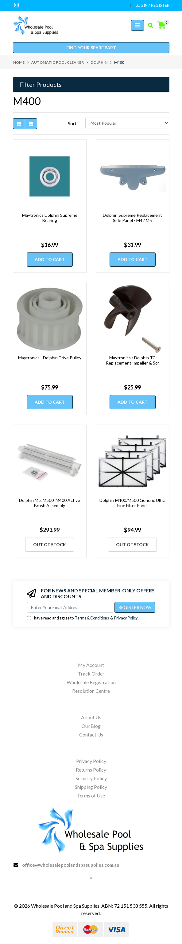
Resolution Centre (91, 691)
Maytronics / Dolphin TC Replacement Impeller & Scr (132, 360)
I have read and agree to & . (83, 618)
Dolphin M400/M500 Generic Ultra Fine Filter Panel (132, 503)
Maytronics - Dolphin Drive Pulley (49, 357)
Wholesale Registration (91, 682)
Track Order (91, 673)
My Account (91, 665)
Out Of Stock (49, 544)
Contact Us (91, 734)
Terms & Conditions (92, 617)
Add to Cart (50, 259)
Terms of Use (91, 795)
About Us (91, 717)
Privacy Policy (126, 617)
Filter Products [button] (40, 84)
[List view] (31, 123)
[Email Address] (70, 607)
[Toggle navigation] (137, 25)
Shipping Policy (91, 787)
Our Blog (91, 726)
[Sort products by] (127, 123)
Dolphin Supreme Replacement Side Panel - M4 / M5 (132, 217)
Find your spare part (91, 47)
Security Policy (91, 778)
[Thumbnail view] (19, 123)
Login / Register (152, 5)
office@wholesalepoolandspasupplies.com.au (70, 865)
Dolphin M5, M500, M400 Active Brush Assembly (49, 503)
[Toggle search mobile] (148, 25)
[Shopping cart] (161, 25)
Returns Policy (91, 770)
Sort (72, 123)
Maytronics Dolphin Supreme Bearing (49, 217)
